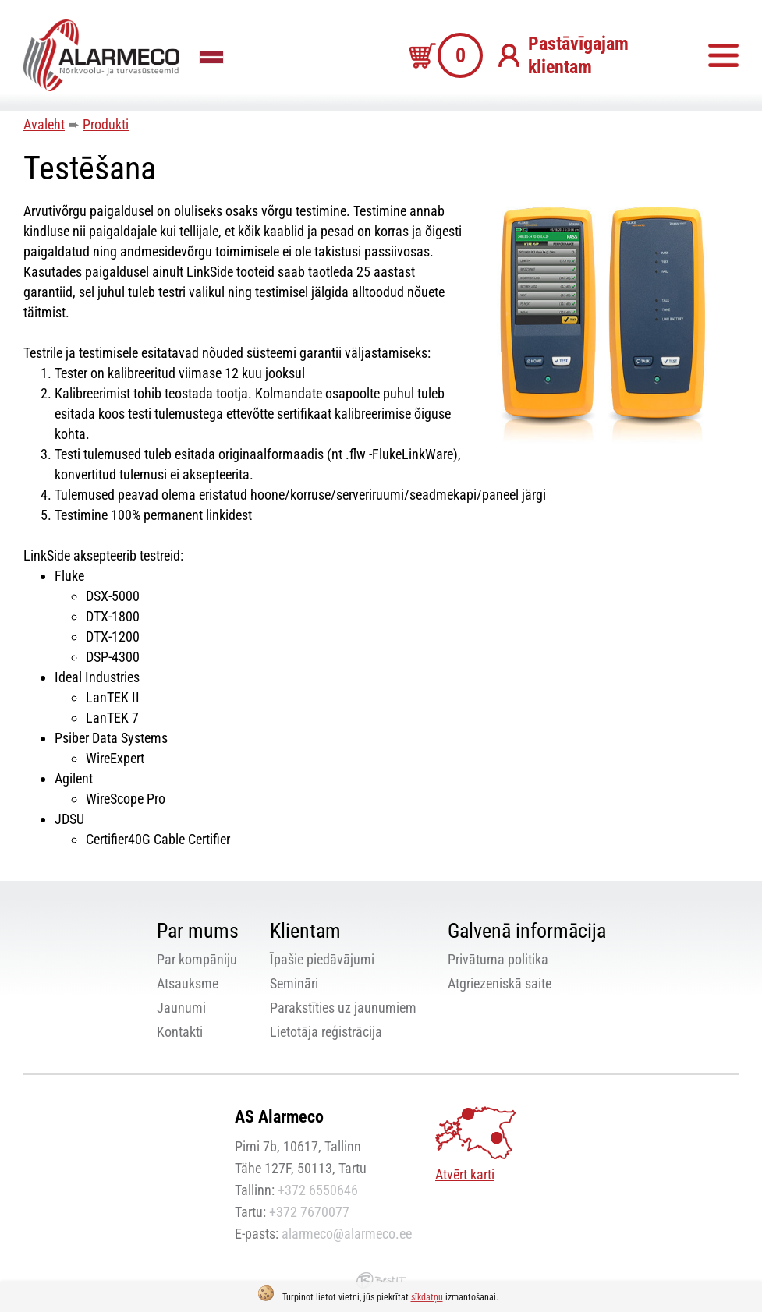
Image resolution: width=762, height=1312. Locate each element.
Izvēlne (723, 55)
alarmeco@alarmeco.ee (347, 1233)
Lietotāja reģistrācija (326, 1032)
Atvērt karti (464, 1174)
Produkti (106, 124)
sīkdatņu (427, 1297)
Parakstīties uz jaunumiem (343, 1007)
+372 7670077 (309, 1212)
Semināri (294, 983)
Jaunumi (181, 1007)
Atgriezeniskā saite (499, 983)
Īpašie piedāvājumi (322, 959)
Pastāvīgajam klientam (578, 55)
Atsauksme (187, 983)
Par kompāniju (197, 959)
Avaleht (44, 124)
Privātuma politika (498, 959)
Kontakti (180, 1032)
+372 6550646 (318, 1190)
